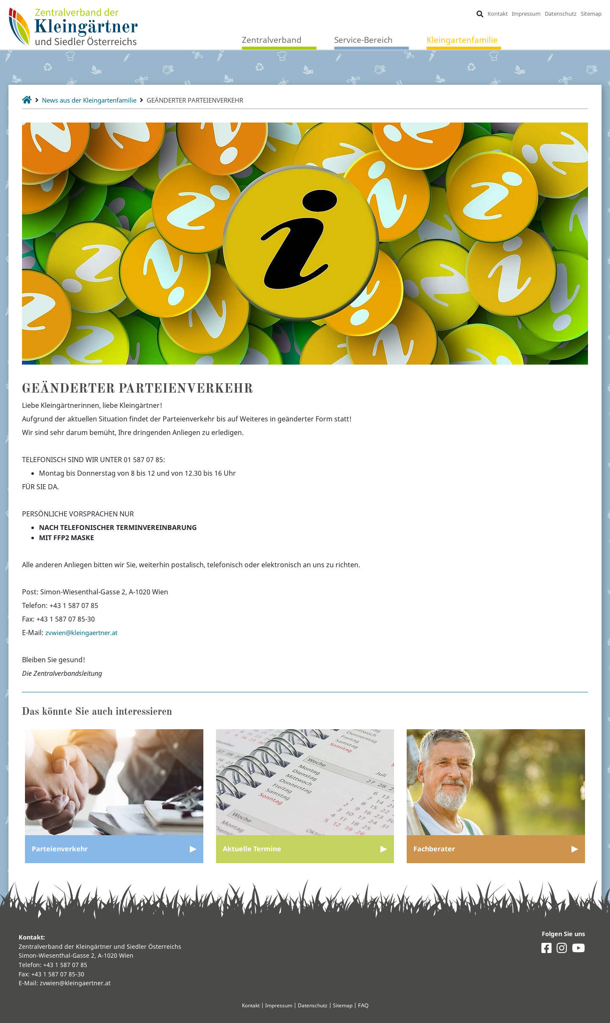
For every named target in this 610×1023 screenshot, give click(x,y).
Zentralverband (272, 40)
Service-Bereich (363, 40)
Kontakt (497, 13)
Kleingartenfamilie (462, 40)
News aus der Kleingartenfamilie (94, 100)
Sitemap (590, 13)
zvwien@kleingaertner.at (85, 632)
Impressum (526, 13)
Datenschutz (561, 13)
